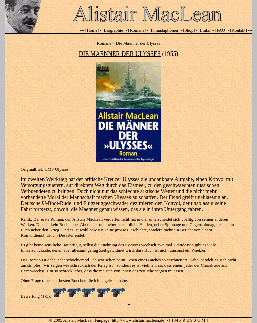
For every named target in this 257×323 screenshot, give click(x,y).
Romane (137, 30)
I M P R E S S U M (188, 320)
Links (205, 30)
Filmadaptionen (164, 30)
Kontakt (239, 30)
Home (92, 30)
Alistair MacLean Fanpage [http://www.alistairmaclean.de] (114, 320)
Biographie (113, 30)
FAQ (221, 30)
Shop (189, 30)
